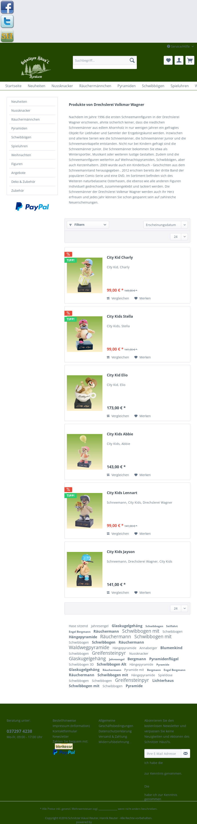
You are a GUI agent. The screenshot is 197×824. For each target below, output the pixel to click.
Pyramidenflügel (164, 658)
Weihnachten (21, 155)
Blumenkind (171, 647)
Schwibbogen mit (141, 631)
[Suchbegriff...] (105, 60)
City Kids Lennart (122, 493)
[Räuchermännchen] (95, 86)
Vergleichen (118, 298)
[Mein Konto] (179, 60)
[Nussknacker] (62, 86)
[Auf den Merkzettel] (142, 298)
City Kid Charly (120, 257)
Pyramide (162, 664)
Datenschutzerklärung (115, 731)
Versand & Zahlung (113, 736)
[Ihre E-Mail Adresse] (162, 753)
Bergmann (137, 658)
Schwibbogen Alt (112, 664)
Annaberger (148, 648)
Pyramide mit (134, 670)
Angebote (18, 173)
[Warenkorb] (189, 60)
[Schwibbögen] (153, 86)
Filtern (76, 224)
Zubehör (17, 190)
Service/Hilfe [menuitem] (179, 46)
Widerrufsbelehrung (114, 742)
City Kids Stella (120, 316)
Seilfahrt (172, 626)
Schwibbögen (21, 137)
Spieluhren (19, 146)
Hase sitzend (79, 626)
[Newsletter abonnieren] (185, 753)
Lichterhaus (163, 680)
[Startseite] (13, 86)
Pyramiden (19, 128)
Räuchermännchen (25, 119)
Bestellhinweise (64, 720)
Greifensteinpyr (109, 653)
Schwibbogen (154, 626)
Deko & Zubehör (23, 182)
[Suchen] (132, 60)
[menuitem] (105, 62)
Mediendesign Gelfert (107, 822)
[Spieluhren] (179, 86)
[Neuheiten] (36, 86)
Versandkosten (108, 809)
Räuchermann (107, 631)
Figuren (17, 164)
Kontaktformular (65, 731)
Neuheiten (19, 101)
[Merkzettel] (168, 60)
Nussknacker (20, 110)
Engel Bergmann (80, 632)
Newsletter (61, 736)
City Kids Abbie (120, 434)
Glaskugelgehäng (127, 625)
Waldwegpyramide (89, 647)
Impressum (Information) (71, 726)
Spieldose (165, 675)
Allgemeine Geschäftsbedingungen (116, 723)
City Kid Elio (117, 375)
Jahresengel (100, 626)
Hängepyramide (83, 636)
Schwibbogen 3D (82, 664)
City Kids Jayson (121, 551)
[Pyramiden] (126, 86)
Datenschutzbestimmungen (165, 768)
